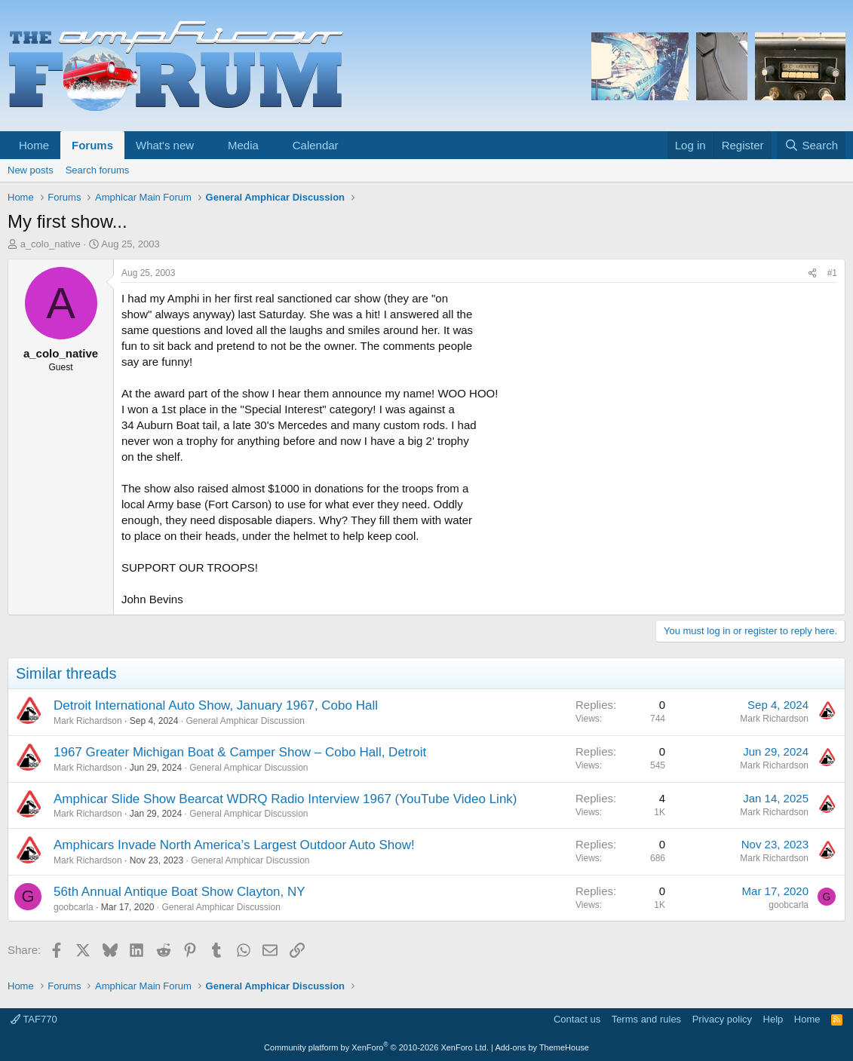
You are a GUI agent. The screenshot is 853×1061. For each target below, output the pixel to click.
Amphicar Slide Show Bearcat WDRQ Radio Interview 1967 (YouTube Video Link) (285, 799)
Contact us (577, 1019)
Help (773, 1019)
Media (243, 145)
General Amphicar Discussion (245, 721)
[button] (205, 145)
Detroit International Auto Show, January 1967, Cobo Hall (216, 705)
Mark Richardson (88, 721)
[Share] (812, 273)
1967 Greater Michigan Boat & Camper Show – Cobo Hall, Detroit (240, 752)
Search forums (98, 170)
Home (34, 145)
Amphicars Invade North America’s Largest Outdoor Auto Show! (234, 845)
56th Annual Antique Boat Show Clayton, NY (179, 892)
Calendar (316, 145)
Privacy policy (722, 1019)
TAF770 (34, 1019)
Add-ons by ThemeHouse (542, 1047)
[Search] (811, 145)
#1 (832, 273)
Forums (92, 145)
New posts (31, 170)
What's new (165, 145)
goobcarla (74, 907)
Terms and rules (646, 1019)
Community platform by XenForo (376, 1047)
